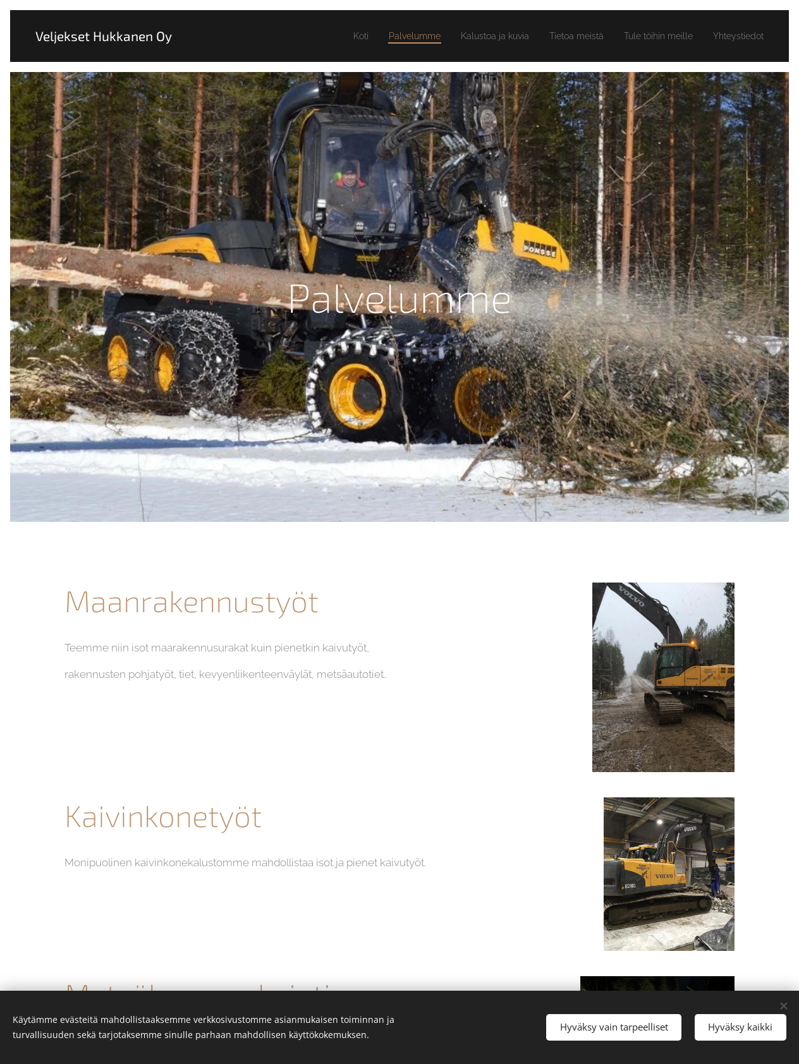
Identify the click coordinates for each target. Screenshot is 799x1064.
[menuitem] (320, 36)
